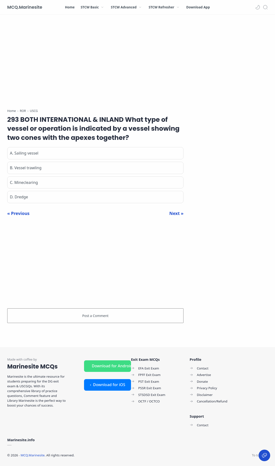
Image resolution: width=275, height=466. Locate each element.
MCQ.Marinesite (24, 7)
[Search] (265, 7)
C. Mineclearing (24, 182)
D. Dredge (19, 197)
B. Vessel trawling (25, 167)
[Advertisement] (95, 62)
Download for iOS (107, 384)
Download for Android (111, 366)
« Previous (18, 213)
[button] (257, 7)
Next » (176, 213)
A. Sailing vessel (24, 153)
